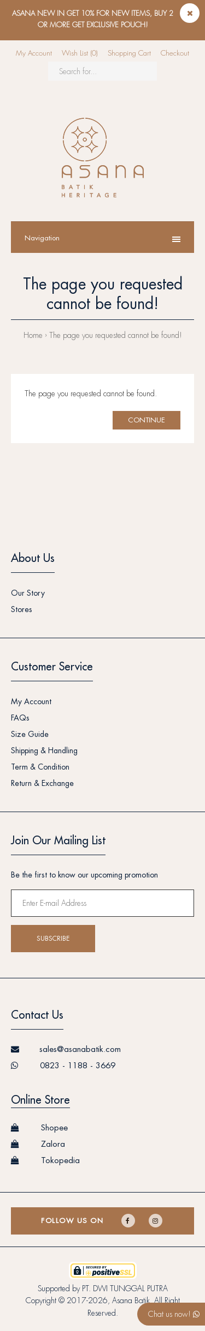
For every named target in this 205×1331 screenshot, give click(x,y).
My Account (34, 53)
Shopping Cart (129, 53)
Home (33, 335)
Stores (21, 609)
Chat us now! (174, 1314)
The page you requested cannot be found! (115, 335)
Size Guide (30, 734)
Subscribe (53, 938)
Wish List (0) (80, 53)
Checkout (175, 53)
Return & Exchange (42, 783)
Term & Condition (40, 767)
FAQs (20, 718)
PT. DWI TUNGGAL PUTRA (125, 1288)
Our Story (28, 593)
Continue (146, 420)
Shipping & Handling (44, 750)
